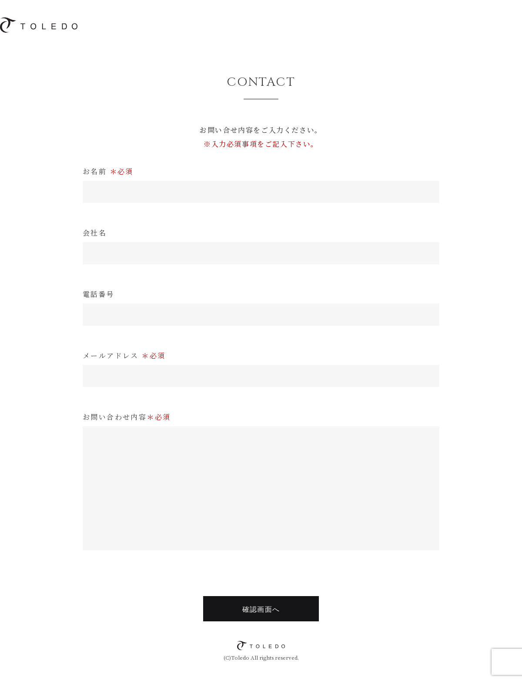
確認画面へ (261, 609)
